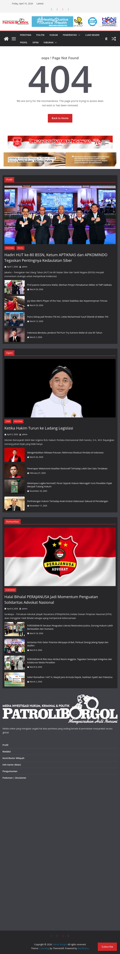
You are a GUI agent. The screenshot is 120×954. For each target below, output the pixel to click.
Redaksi (6, 751)
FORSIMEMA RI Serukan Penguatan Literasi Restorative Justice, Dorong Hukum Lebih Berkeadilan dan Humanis (70, 627)
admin (24, 266)
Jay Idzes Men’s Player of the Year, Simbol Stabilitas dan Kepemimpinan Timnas (67, 300)
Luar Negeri (92, 34)
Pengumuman (9, 771)
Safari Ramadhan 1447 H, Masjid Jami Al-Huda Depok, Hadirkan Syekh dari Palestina (69, 677)
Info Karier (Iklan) (11, 764)
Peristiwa (25, 34)
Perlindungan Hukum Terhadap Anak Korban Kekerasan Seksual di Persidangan (67, 501)
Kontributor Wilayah (13, 758)
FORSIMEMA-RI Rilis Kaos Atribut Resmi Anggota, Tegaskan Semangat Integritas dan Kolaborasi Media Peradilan (69, 661)
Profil (24, 42)
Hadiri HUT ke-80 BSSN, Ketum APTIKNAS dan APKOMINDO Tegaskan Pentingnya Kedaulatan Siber (56, 257)
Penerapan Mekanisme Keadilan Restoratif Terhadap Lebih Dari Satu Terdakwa (67, 468)
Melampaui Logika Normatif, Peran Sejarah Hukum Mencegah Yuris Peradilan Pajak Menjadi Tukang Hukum (69, 485)
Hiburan (48, 42)
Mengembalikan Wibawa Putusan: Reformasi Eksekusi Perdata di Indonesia (65, 452)
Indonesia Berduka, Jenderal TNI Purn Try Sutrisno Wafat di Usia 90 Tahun (64, 332)
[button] (78, 35)
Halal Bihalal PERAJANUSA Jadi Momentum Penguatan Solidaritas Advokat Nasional (51, 599)
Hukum (54, 34)
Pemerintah (70, 34)
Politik (40, 34)
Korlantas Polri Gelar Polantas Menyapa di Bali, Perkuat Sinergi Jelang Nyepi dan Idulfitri (67, 644)
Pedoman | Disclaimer (14, 777)
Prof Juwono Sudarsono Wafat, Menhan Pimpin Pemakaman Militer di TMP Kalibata (69, 284)
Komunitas (10, 590)
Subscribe (107, 946)
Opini (35, 42)
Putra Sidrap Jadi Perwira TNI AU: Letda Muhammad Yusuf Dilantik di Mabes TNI (67, 316)
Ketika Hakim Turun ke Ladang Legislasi (38, 428)
